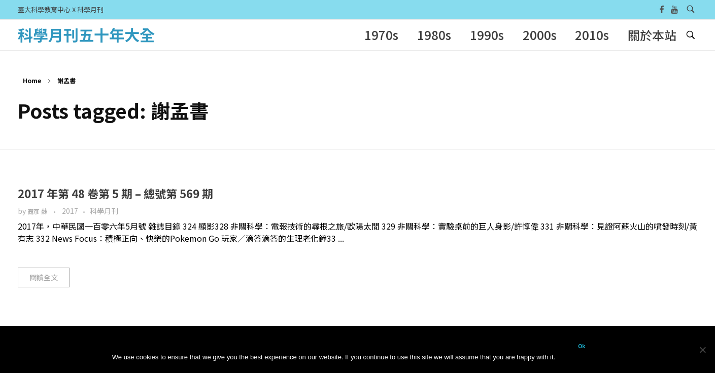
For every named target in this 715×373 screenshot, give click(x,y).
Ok (581, 346)
